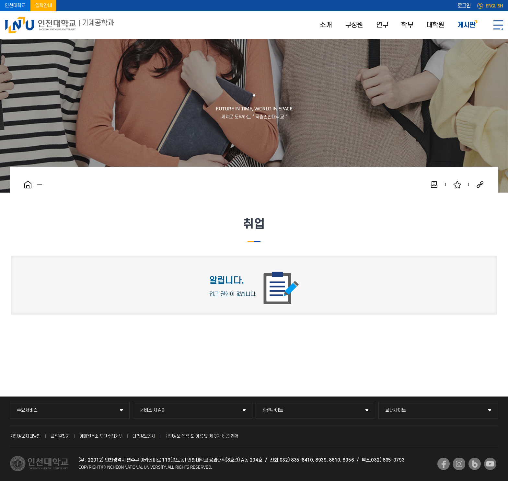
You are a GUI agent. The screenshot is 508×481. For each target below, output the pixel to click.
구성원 (354, 25)
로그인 (464, 6)
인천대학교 (15, 5)
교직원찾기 (60, 436)
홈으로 (28, 184)
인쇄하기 (434, 184)
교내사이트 (395, 410)
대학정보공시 (144, 436)
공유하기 (480, 184)
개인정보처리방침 (25, 436)
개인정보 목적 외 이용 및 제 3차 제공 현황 (201, 436)
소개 (326, 25)
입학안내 (43, 5)
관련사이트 (272, 410)
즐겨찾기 (457, 184)
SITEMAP (498, 25)
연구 (382, 25)
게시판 (466, 25)
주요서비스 (27, 410)
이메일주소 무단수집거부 (100, 436)
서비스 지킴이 (153, 410)
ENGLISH (494, 6)
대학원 (435, 25)
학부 (407, 25)
